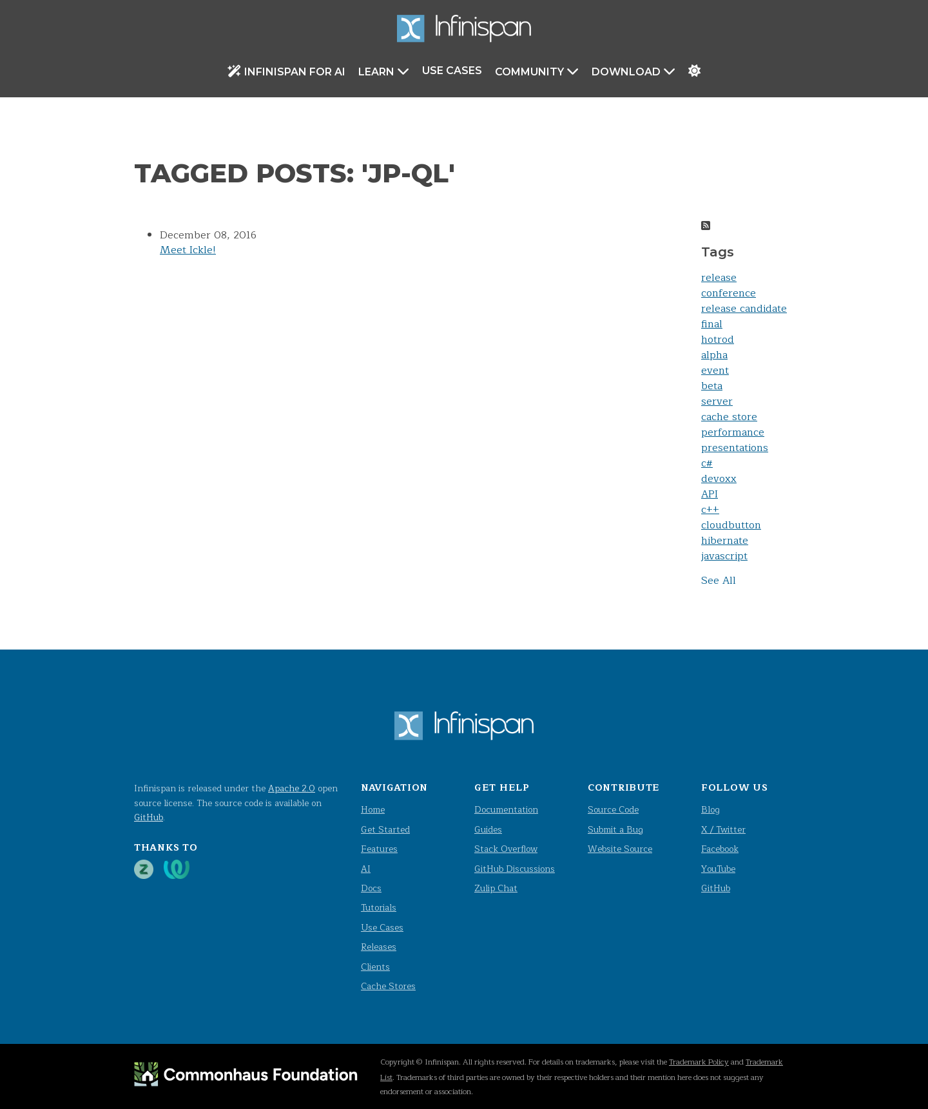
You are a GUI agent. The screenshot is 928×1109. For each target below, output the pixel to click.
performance (732, 432)
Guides (488, 829)
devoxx (719, 478)
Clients (375, 967)
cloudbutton (731, 525)
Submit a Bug (615, 829)
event (715, 370)
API (709, 494)
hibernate (724, 540)
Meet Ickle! (188, 250)
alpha (714, 355)
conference (728, 293)
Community (537, 71)
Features (379, 849)
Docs (371, 888)
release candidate (744, 308)
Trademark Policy (699, 1062)
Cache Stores (388, 986)
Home (373, 809)
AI (366, 869)
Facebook (720, 849)
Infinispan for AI (286, 71)
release (719, 277)
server (717, 401)
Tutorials (378, 907)
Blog (710, 809)
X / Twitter (723, 829)
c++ (710, 509)
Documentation (506, 809)
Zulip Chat (495, 888)
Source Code (613, 809)
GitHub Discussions (514, 869)
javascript (724, 556)
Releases (378, 947)
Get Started (385, 829)
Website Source (620, 849)
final (711, 324)
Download (633, 71)
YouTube (718, 869)
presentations (734, 447)
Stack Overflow (505, 849)
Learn (383, 71)
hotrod (717, 339)
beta (711, 386)
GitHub (148, 817)
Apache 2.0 (291, 788)
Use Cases (452, 70)
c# (707, 463)
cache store (729, 417)
